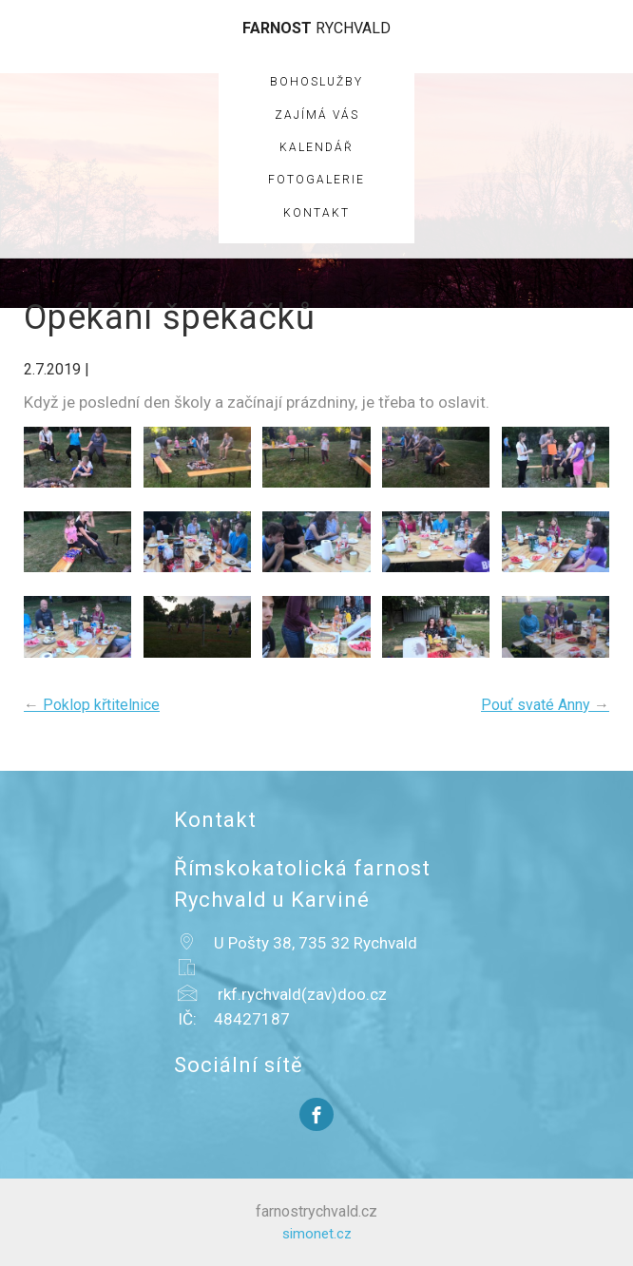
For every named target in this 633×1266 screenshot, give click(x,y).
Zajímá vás (317, 115)
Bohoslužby (316, 81)
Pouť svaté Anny (545, 705)
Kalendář (316, 147)
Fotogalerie (316, 179)
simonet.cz (317, 1233)
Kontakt (316, 213)
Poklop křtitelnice (92, 705)
